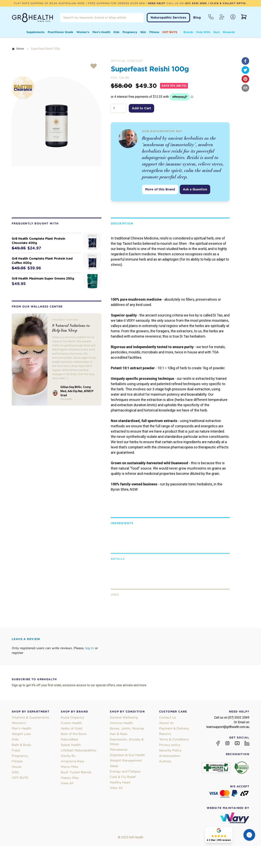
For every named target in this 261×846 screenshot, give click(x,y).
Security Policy (170, 750)
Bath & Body (21, 745)
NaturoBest (69, 739)
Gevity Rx (68, 756)
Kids (116, 32)
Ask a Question (195, 189)
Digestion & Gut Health (127, 755)
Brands (188, 32)
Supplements (35, 32)
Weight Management (126, 760)
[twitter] (245, 70)
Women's (82, 32)
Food (16, 750)
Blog (197, 17)
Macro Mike (69, 767)
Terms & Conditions (174, 739)
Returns (165, 734)
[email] (245, 88)
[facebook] (245, 61)
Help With (203, 32)
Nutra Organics (72, 717)
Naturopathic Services (168, 17)
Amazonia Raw (72, 761)
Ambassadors (169, 756)
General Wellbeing (124, 717)
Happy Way (70, 778)
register (17, 653)
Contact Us (167, 717)
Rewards (229, 32)
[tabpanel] (56, 121)
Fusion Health (71, 723)
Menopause (118, 749)
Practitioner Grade (60, 32)
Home (18, 48)
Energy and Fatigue (125, 771)
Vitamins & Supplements (30, 717)
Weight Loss (21, 734)
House (16, 767)
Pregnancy (129, 32)
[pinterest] (245, 79)
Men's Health (101, 32)
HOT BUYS (169, 32)
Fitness (154, 32)
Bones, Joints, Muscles (127, 728)
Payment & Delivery (174, 728)
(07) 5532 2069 (196, 3)
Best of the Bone (74, 734)
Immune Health (121, 723)
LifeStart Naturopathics (78, 750)
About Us (166, 723)
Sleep (114, 766)
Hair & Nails (118, 734)
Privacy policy (169, 745)
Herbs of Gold (71, 728)
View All (67, 783)
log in (89, 648)
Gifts (15, 772)
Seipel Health (71, 745)
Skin (143, 32)
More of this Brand (160, 189)
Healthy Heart (120, 782)
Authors (165, 761)
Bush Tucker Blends (76, 772)
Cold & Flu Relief (123, 777)
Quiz (216, 32)
